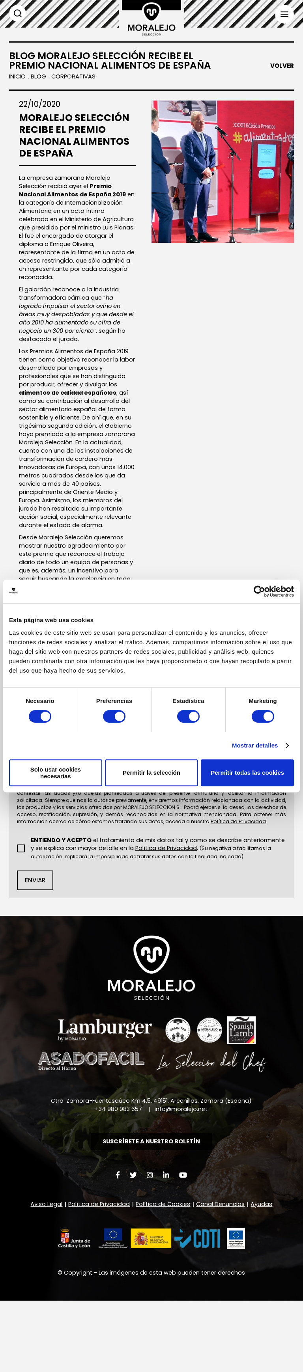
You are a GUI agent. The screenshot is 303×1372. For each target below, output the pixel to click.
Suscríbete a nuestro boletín (151, 1209)
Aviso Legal (44, 1272)
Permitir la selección (151, 772)
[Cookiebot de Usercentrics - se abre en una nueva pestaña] (259, 591)
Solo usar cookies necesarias (55, 772)
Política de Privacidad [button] (214, 906)
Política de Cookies (163, 1272)
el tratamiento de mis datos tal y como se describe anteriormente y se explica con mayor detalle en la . (156, 910)
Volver (282, 66)
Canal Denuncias (222, 1272)
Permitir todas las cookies (247, 772)
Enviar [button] (35, 946)
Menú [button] (284, 14)
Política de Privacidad (97, 1272)
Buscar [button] (17, 13)
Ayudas (264, 1272)
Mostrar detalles (255, 745)
